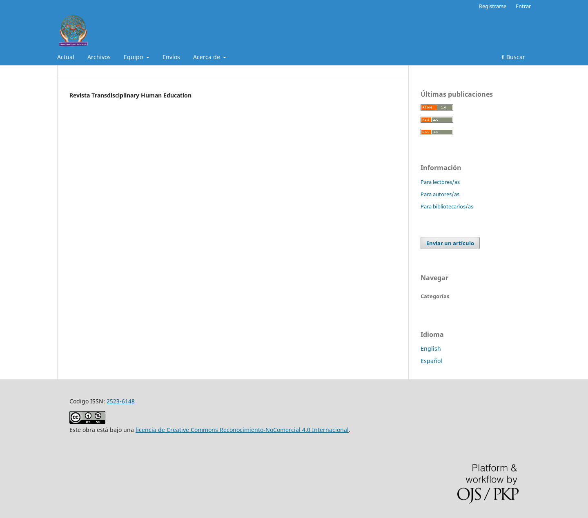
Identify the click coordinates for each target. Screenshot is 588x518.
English (431, 348)
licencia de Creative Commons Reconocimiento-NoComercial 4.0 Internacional (242, 430)
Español (431, 361)
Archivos (99, 57)
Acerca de (207, 57)
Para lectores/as (440, 182)
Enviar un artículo (450, 243)
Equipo (134, 57)
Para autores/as (440, 194)
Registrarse (492, 6)
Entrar (523, 6)
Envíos (171, 57)
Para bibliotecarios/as (447, 206)
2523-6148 (121, 401)
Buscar (513, 57)
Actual (65, 57)
